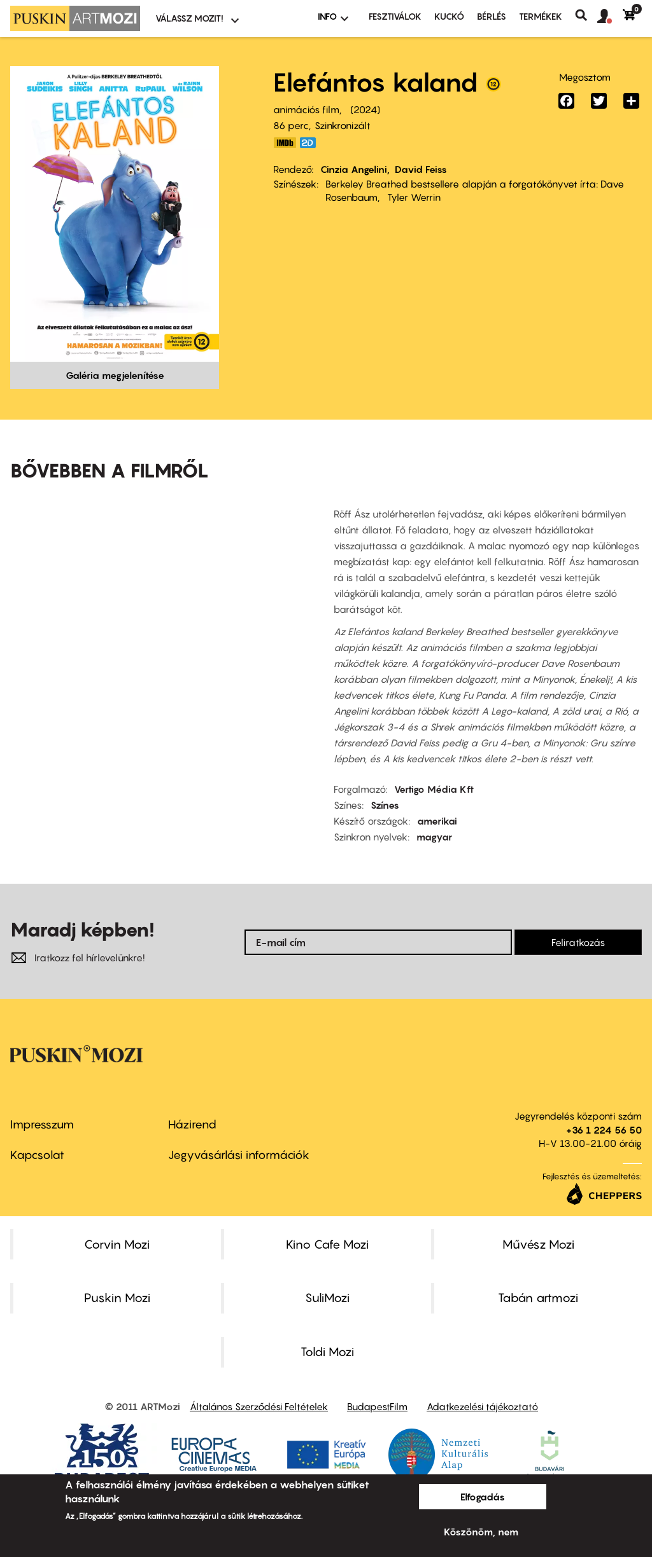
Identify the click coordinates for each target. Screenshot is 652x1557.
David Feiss (421, 169)
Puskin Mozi (117, 1298)
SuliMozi (327, 1298)
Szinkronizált (343, 125)
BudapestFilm (377, 1406)
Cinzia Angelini (353, 169)
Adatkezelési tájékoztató (482, 1406)
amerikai (437, 821)
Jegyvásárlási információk (238, 1155)
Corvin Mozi (117, 1244)
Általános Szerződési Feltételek (259, 1406)
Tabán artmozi (538, 1298)
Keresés (586, 15)
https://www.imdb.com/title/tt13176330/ (284, 142)
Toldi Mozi (327, 1352)
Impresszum (42, 1124)
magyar (434, 836)
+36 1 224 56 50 (604, 1129)
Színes (385, 805)
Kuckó (449, 16)
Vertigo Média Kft (434, 789)
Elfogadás (482, 1496)
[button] (610, 16)
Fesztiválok (395, 16)
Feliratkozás (578, 942)
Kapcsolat (37, 1155)
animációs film (306, 109)
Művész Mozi (538, 1244)
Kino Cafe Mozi (327, 1244)
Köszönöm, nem (481, 1531)
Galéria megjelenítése (115, 375)
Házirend (192, 1124)
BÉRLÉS (491, 16)
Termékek (540, 16)
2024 (365, 109)
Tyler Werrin (414, 197)
